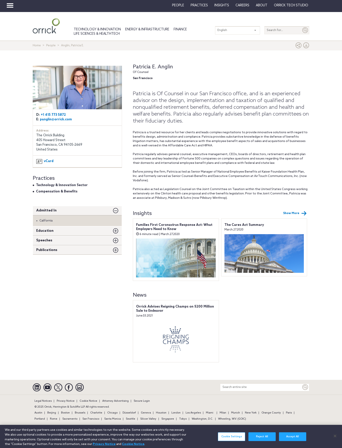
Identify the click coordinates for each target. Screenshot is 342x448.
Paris (289, 412)
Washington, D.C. (202, 418)
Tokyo (183, 418)
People (178, 5)
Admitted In (46, 210)
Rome (53, 418)
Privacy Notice (66, 401)
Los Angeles (193, 412)
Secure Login (142, 401)
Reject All (262, 439)
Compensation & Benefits (56, 192)
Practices (199, 5)
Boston (65, 412)
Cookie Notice (88, 401)
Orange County (271, 412)
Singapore (167, 418)
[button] (299, 46)
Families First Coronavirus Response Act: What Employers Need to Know (174, 227)
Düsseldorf (129, 412)
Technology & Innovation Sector (62, 185)
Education (44, 231)
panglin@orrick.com (56, 119)
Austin (38, 412)
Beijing (51, 412)
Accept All (292, 439)
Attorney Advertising (115, 401)
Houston (161, 412)
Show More (295, 213)
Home (37, 45)
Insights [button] (221, 5)
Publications (46, 250)
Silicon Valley (148, 418)
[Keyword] (305, 387)
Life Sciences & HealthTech (97, 34)
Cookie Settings (231, 439)
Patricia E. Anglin (153, 67)
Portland (39, 418)
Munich (235, 412)
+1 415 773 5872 (53, 115)
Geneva (146, 412)
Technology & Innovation (97, 29)
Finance (180, 29)
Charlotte (96, 412)
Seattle (130, 418)
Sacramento (69, 418)
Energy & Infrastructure (147, 29)
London (176, 412)
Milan (223, 412)
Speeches (44, 240)
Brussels (80, 412)
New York (250, 412)
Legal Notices (43, 401)
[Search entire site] (261, 387)
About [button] (261, 5)
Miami (209, 412)
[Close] (335, 438)
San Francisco (90, 418)
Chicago (112, 412)
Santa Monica (112, 418)
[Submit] (305, 30)
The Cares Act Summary (244, 225)
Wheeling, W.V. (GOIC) (232, 418)
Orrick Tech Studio (291, 5)
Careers (242, 5)
